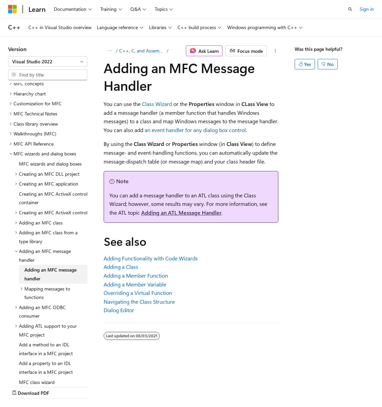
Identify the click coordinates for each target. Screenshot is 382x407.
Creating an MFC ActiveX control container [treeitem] (53, 139)
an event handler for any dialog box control (195, 129)
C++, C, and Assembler (142, 50)
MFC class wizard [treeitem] (37, 323)
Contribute (121, 386)
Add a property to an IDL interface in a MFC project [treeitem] (46, 308)
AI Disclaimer (21, 386)
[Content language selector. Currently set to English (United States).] (39, 370)
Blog (92, 386)
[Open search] (350, 9)
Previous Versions (61, 386)
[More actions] (275, 50)
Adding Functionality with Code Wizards (151, 258)
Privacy (148, 386)
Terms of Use (181, 386)
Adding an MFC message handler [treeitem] (50, 215)
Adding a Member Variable (135, 284)
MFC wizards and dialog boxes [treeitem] (50, 105)
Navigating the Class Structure (139, 301)
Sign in (367, 9)
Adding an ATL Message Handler (181, 212)
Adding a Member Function (136, 275)
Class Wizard (157, 103)
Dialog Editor (119, 310)
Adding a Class (121, 266)
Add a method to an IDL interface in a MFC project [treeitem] (46, 290)
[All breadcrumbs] (109, 50)
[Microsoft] (12, 9)
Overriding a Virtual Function (138, 292)
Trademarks (215, 386)
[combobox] (47, 61)
